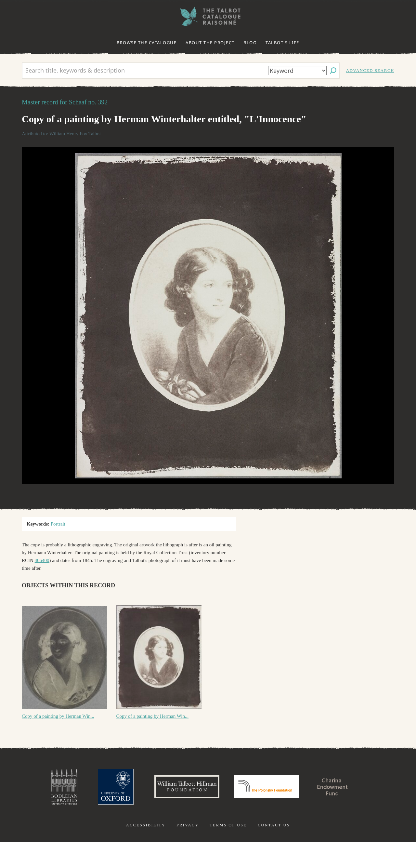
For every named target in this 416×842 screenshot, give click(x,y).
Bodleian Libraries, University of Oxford (64, 787)
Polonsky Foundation (266, 786)
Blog (249, 43)
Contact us (274, 825)
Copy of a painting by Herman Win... (58, 716)
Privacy (187, 825)
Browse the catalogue (146, 43)
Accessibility (145, 825)
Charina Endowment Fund (332, 786)
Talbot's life (282, 43)
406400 (42, 560)
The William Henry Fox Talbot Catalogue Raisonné (208, 16)
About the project (210, 43)
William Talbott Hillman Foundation (186, 786)
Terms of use (228, 825)
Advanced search (370, 70)
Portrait (58, 524)
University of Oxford (116, 787)
